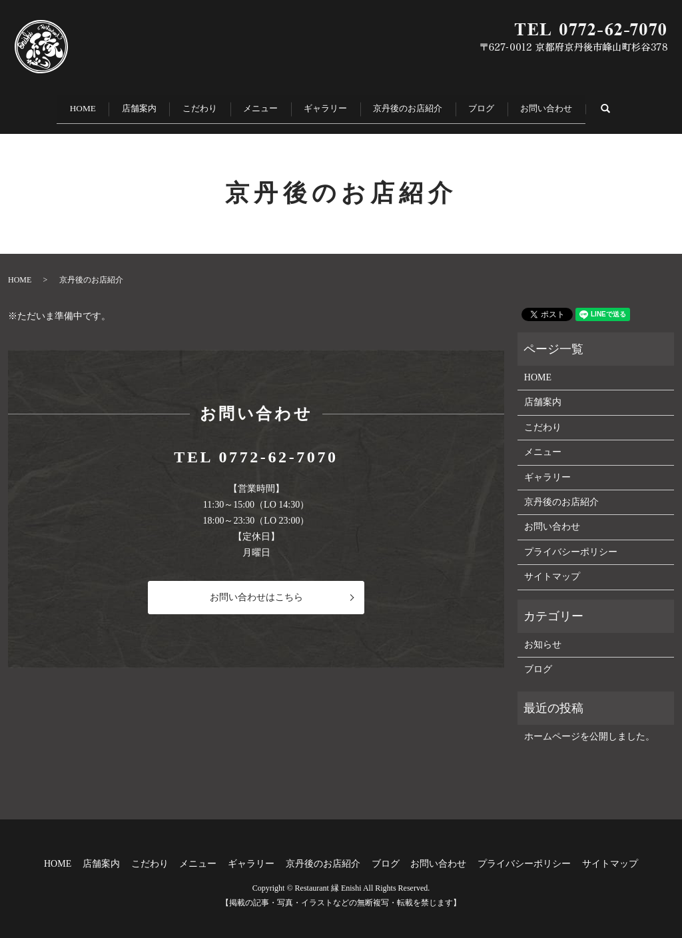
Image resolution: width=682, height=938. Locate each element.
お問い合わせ (585, 104)
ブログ (509, 104)
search (659, 104)
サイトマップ (552, 569)
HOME (45, 104)
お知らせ (542, 636)
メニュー (257, 104)
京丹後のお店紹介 (425, 104)
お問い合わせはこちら (256, 589)
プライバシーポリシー (570, 543)
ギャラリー (333, 104)
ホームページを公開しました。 (589, 728)
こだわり (185, 104)
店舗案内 (113, 104)
